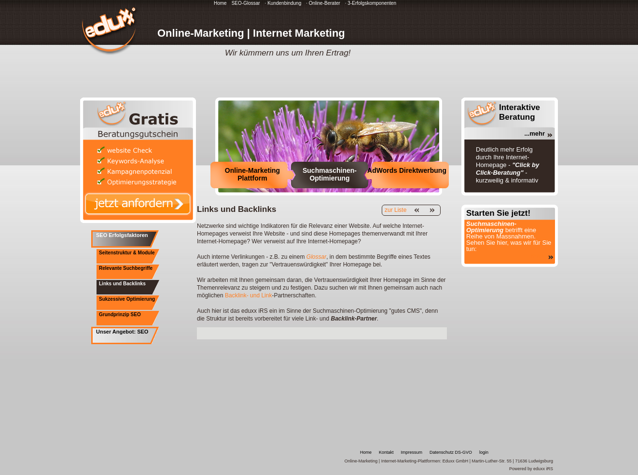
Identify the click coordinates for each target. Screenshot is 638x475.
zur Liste (395, 210)
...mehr (534, 133)
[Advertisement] (310, 332)
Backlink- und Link (248, 295)
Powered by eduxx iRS (531, 468)
